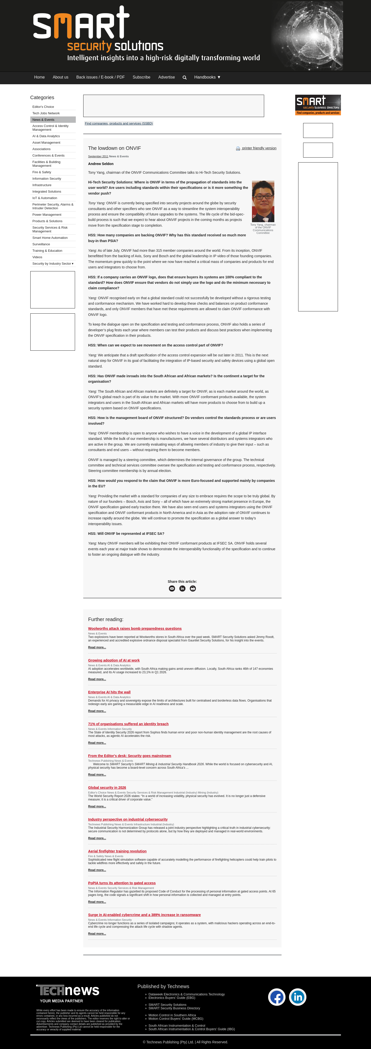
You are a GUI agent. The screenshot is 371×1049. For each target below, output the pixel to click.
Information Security (47, 178)
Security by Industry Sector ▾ (53, 263)
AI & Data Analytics (46, 136)
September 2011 (98, 156)
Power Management (47, 214)
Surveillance (41, 244)
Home (39, 77)
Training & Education (47, 250)
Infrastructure (42, 185)
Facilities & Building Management (47, 164)
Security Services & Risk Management (50, 229)
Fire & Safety (42, 172)
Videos (37, 257)
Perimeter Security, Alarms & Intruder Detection (53, 206)
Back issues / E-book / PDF (100, 77)
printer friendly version (256, 148)
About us (60, 77)
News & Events (43, 120)
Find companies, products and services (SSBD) (119, 123)
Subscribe (141, 77)
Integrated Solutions (47, 191)
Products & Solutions (48, 221)
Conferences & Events (49, 155)
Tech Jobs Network (46, 113)
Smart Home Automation (51, 238)
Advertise (166, 77)
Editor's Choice (43, 107)
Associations (42, 149)
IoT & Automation (45, 198)
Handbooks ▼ (207, 77)
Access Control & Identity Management (51, 127)
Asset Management (46, 142)
